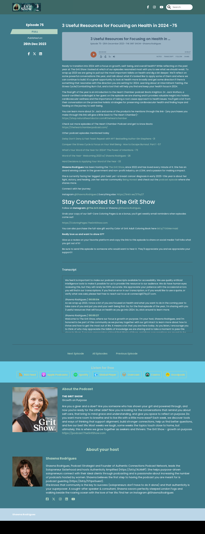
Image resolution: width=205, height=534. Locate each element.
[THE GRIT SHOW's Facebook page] (148, 8)
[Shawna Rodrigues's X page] (50, 512)
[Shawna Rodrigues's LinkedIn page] (57, 512)
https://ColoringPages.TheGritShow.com (85, 222)
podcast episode (168, 179)
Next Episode (75, 353)
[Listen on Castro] (169, 377)
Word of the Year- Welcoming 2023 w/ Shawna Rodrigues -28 (96, 155)
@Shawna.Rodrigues (85, 194)
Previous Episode (127, 353)
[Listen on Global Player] (118, 377)
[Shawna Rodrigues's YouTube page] (61, 512)
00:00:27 (94, 315)
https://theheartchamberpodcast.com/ (85, 127)
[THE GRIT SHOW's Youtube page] (159, 8)
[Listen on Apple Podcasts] (64, 377)
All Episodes (99, 353)
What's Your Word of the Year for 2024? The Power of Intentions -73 (100, 150)
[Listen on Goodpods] (101, 387)
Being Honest (130, 179)
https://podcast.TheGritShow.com (84, 446)
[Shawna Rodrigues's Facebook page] (47, 512)
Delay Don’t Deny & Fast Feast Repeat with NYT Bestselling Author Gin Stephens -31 (108, 138)
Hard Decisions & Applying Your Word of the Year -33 (91, 161)
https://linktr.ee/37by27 (130, 194)
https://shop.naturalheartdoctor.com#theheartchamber (94, 118)
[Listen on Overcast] (145, 377)
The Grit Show (116, 167)
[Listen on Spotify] (92, 377)
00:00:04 (94, 299)
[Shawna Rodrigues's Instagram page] (54, 512)
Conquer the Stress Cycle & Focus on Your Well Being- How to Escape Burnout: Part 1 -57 (111, 144)
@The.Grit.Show (96, 208)
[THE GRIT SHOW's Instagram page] (153, 8)
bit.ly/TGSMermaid (167, 228)
